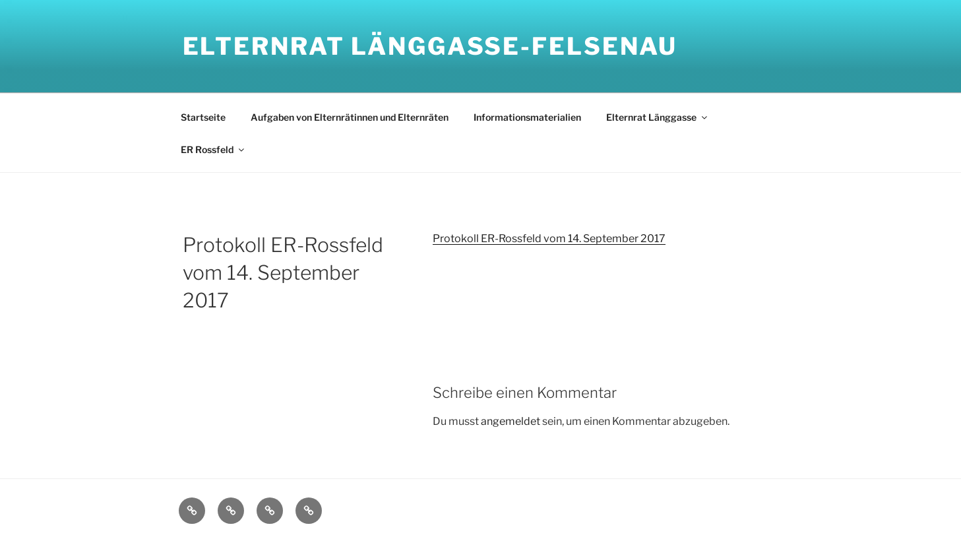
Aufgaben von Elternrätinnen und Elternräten (350, 117)
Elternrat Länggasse (657, 117)
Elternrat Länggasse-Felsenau (430, 46)
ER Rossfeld (213, 149)
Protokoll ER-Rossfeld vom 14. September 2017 (549, 238)
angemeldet (510, 421)
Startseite (203, 117)
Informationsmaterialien (527, 117)
